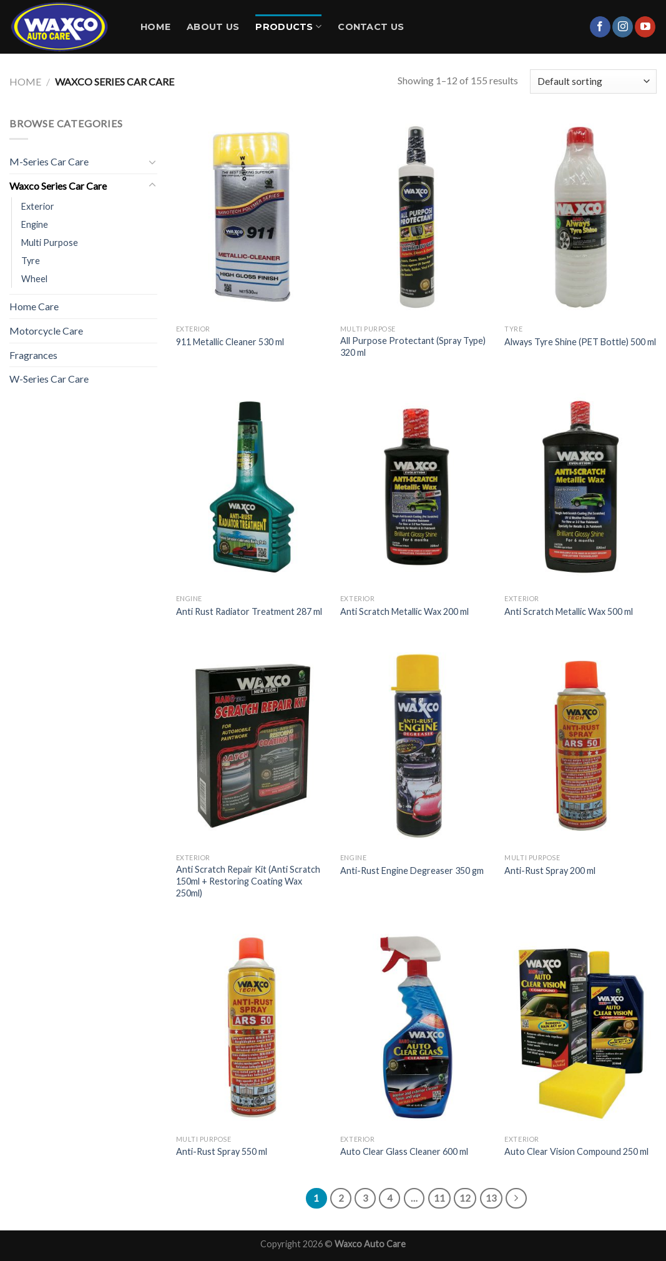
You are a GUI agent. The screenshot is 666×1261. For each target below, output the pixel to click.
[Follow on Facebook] (600, 26)
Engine (34, 224)
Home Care (34, 306)
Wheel (34, 278)
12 (465, 1198)
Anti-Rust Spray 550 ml (221, 1151)
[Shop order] (593, 81)
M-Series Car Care (49, 161)
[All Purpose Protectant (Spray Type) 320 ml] (416, 216)
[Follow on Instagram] (622, 26)
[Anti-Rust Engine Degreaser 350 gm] (416, 745)
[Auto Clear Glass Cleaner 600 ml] (416, 1027)
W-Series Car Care (49, 379)
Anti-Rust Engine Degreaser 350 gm (412, 870)
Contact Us (371, 26)
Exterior (37, 206)
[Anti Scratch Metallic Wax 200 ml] (416, 486)
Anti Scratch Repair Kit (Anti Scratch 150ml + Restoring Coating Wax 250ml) (248, 881)
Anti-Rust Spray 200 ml (549, 870)
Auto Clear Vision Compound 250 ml (576, 1151)
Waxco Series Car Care (58, 186)
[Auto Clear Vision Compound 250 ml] (580, 1027)
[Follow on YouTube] (645, 26)
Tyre (30, 260)
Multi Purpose (49, 242)
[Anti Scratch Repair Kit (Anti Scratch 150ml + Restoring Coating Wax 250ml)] (252, 745)
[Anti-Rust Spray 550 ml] (252, 1027)
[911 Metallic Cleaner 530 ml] (252, 216)
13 (491, 1198)
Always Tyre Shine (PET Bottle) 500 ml (580, 341)
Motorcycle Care (46, 330)
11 (439, 1198)
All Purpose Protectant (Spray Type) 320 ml (413, 346)
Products (288, 26)
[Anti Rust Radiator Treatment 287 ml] (252, 486)
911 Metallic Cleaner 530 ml (230, 341)
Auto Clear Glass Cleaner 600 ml (404, 1151)
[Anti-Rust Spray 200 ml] (580, 745)
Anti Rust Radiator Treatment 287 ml (249, 611)
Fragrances (33, 355)
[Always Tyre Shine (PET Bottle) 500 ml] (580, 216)
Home (155, 26)
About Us (213, 26)
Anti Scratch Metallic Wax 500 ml (568, 611)
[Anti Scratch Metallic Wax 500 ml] (580, 486)
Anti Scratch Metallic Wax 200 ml (404, 611)
